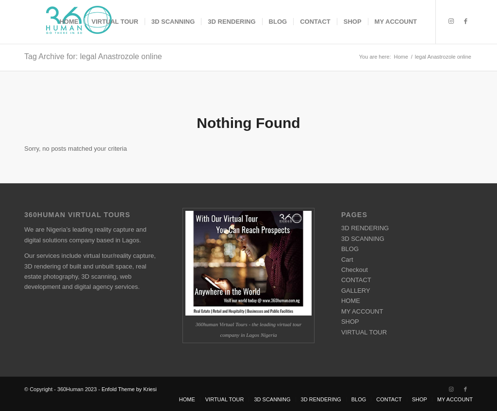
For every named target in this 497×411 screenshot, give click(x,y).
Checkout (354, 269)
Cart (347, 259)
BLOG (350, 249)
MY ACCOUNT (362, 311)
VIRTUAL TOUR (364, 332)
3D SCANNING (362, 238)
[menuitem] (68, 22)
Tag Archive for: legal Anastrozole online (93, 56)
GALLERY (355, 290)
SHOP (350, 321)
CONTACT (356, 280)
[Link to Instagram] (451, 21)
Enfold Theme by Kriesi (129, 389)
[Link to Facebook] (465, 21)
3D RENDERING (365, 228)
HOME (350, 300)
